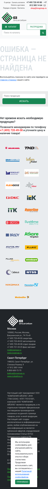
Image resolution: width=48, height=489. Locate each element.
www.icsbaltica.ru (15, 376)
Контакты (21, 8)
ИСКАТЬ (24, 101)
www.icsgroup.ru (14, 353)
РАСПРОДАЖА (36, 27)
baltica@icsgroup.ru (15, 373)
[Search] (21, 33)
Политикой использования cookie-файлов (23, 474)
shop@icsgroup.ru (39, 8)
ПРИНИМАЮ (22, 482)
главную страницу (8, 80)
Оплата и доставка (18, 5)
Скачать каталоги (18, 2)
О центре (7, 2)
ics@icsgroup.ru (14, 350)
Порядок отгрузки (9, 8)
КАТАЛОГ (11, 27)
